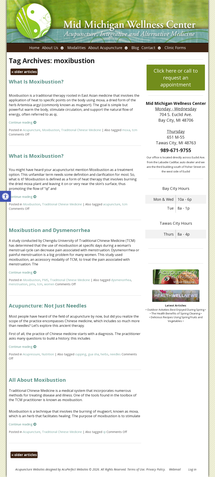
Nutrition (48, 354)
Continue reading (22, 122)
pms (32, 284)
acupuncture (111, 204)
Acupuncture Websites (30, 469)
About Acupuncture (105, 47)
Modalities (76, 47)
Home (34, 47)
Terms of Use (135, 469)
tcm (134, 130)
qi (104, 432)
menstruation (18, 284)
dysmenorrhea (121, 280)
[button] (5, 196)
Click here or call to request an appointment (176, 77)
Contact (148, 47)
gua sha (93, 354)
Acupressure (31, 354)
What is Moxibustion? (36, 155)
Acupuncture (31, 130)
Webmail (175, 469)
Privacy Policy (155, 469)
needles (115, 354)
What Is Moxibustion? (36, 81)
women (49, 284)
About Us (50, 47)
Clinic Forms (175, 47)
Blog (135, 47)
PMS (45, 280)
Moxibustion (50, 130)
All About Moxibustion (37, 379)
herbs (104, 354)
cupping (80, 354)
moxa (126, 130)
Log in (192, 469)
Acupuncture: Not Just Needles (48, 305)
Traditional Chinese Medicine (81, 130)
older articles (24, 71)
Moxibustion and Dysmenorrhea (49, 230)
